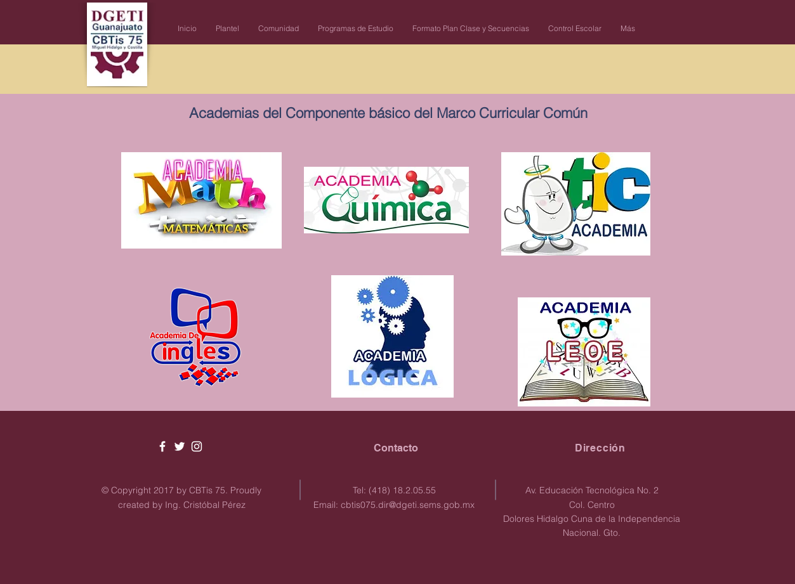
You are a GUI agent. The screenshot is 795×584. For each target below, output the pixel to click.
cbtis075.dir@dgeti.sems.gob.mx (408, 504)
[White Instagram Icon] (197, 446)
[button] (227, 28)
